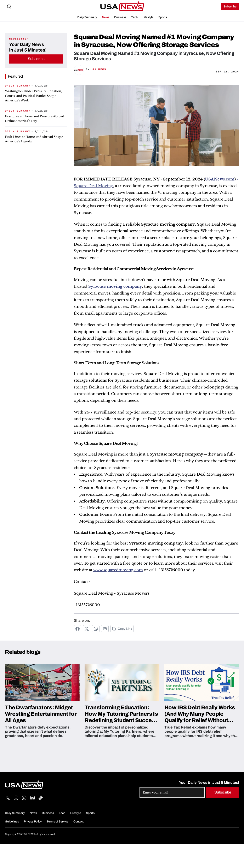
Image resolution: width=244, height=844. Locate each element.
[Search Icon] (9, 6)
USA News (98, 69)
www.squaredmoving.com (118, 570)
